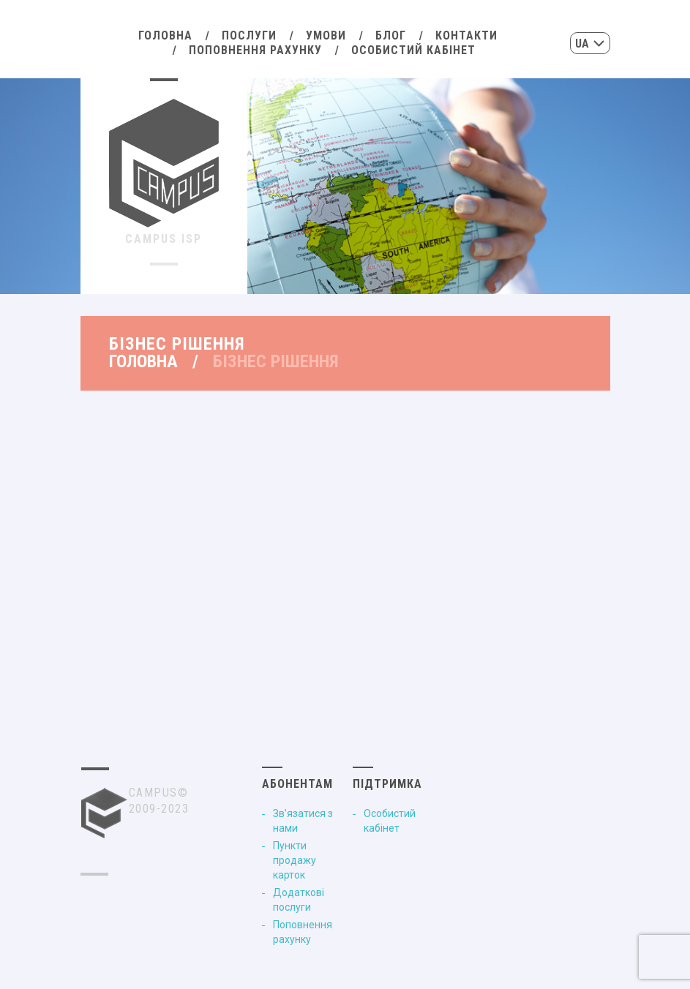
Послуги (249, 35)
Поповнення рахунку (255, 50)
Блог (390, 35)
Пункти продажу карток (294, 860)
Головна (165, 35)
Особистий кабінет (413, 50)
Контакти (466, 35)
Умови (326, 35)
